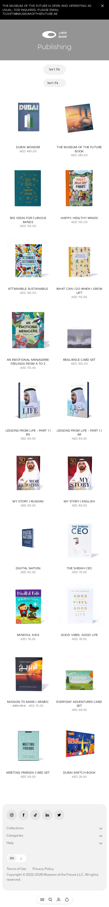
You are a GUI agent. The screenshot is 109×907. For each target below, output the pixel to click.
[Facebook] (23, 815)
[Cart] (67, 899)
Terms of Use (17, 869)
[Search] (50, 899)
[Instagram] (12, 815)
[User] (58, 899)
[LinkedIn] (47, 815)
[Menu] (42, 899)
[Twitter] (59, 815)
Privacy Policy (43, 869)
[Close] (102, 6)
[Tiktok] (35, 815)
